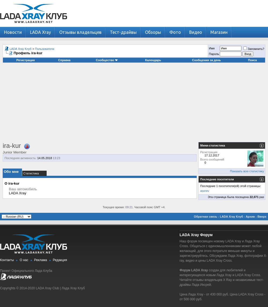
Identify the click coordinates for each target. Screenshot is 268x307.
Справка (64, 60)
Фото (175, 32)
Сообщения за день (206, 60)
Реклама (40, 260)
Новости (13, 32)
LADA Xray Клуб (21, 48)
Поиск (252, 60)
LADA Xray (40, 32)
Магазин (219, 32)
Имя (211, 48)
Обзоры (153, 32)
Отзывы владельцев (80, 32)
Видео (195, 32)
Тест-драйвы (123, 32)
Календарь (153, 60)
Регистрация (25, 60)
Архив (250, 216)
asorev (204, 190)
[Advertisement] (134, 104)
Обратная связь (205, 216)
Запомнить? (253, 48)
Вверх (262, 216)
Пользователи (44, 48)
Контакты (7, 260)
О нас (24, 260)
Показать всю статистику (247, 171)
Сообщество (107, 60)
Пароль (214, 54)
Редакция (60, 260)
